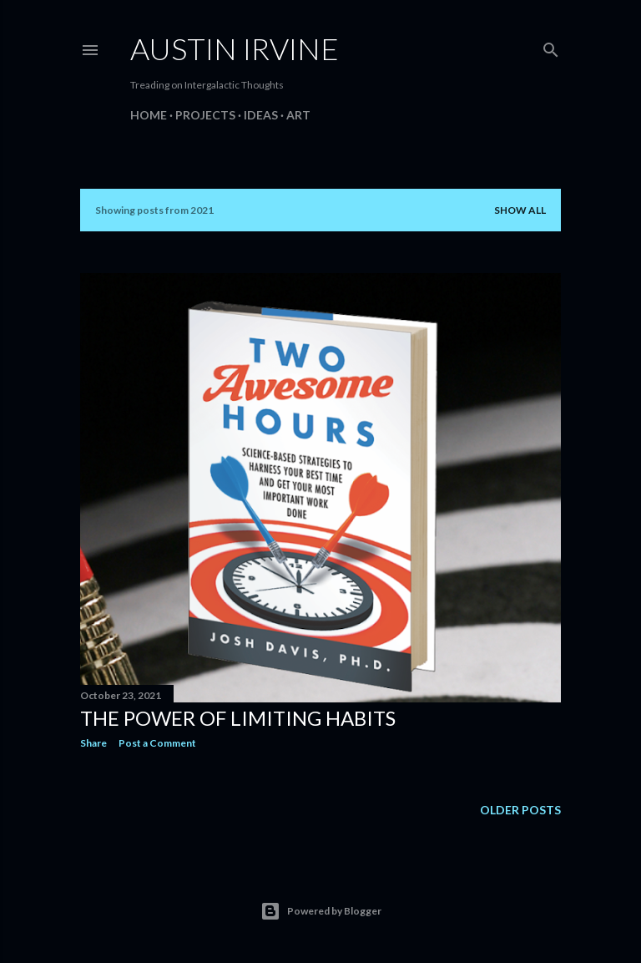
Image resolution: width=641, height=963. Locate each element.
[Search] (551, 46)
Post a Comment (157, 743)
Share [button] (93, 743)
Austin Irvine (234, 48)
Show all (520, 210)
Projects (205, 115)
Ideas (261, 115)
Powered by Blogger (320, 911)
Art (298, 115)
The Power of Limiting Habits (238, 718)
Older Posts (520, 810)
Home (148, 115)
